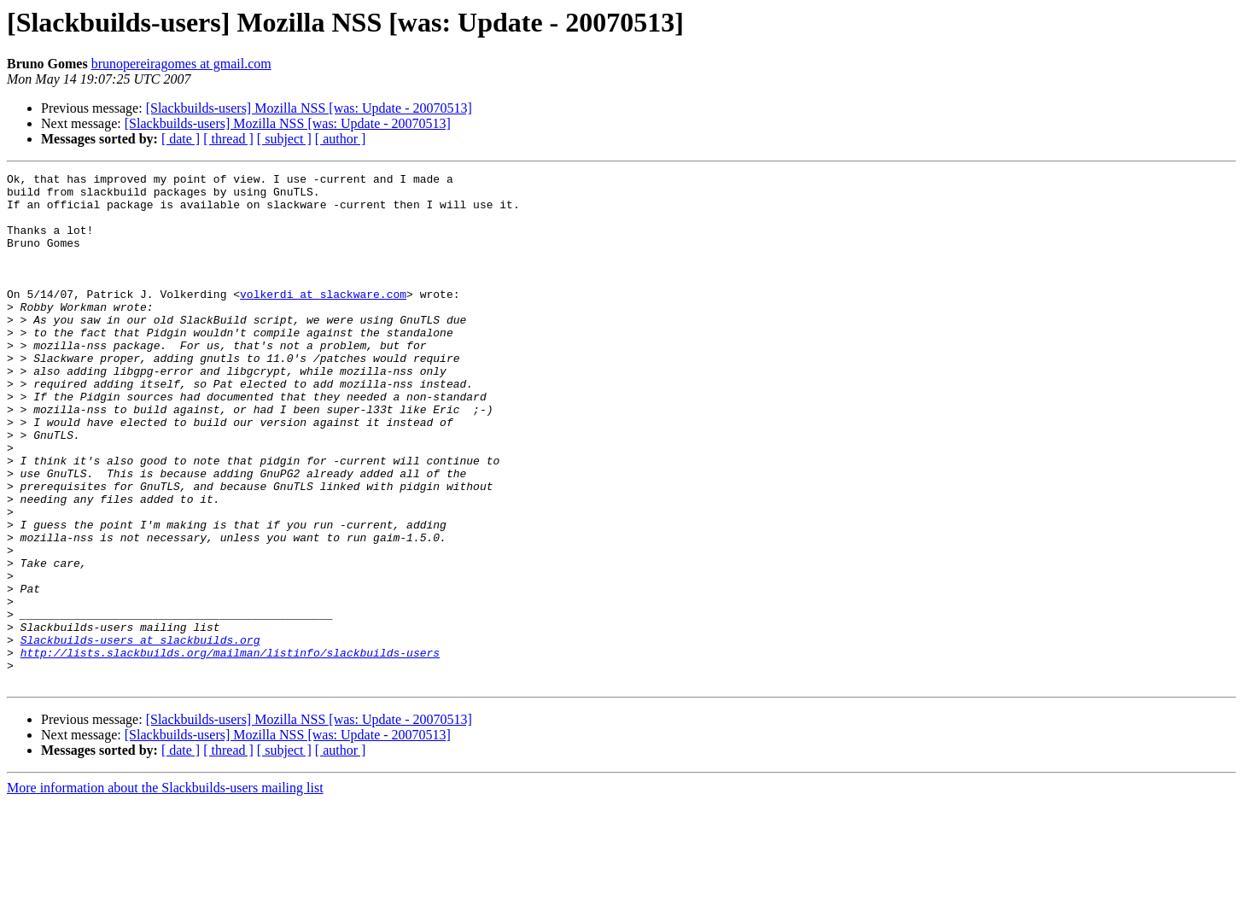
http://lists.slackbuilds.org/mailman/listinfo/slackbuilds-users (230, 749)
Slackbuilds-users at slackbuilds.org (140, 734)
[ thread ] (228, 138)
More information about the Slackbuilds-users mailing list (165, 890)
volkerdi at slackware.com (323, 319)
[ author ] (340, 138)
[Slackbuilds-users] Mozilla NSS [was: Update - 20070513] (309, 108)
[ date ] (180, 138)
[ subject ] (284, 138)
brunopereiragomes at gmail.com (181, 63)
